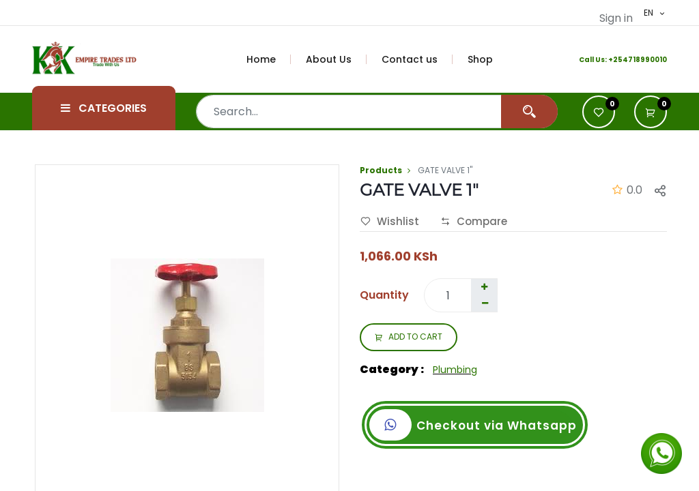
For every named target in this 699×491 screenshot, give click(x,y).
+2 (613, 60)
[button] (650, 111)
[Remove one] (485, 303)
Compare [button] (473, 221)
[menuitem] (268, 59)
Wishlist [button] (389, 221)
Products (381, 170)
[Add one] (484, 287)
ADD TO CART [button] (408, 337)
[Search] (529, 111)
